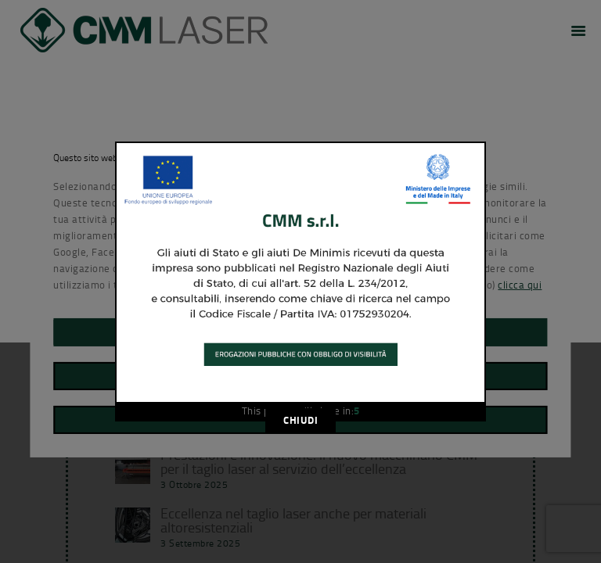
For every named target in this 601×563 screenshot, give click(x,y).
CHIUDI (300, 420)
